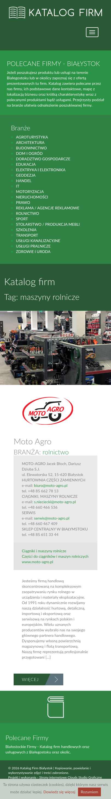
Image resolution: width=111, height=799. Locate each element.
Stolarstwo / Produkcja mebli (48, 224)
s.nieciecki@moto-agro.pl (55, 501)
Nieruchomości (32, 197)
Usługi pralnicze (33, 246)
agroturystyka (32, 137)
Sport (22, 218)
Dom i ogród (29, 153)
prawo (23, 202)
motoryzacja (30, 191)
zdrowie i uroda (33, 251)
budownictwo (31, 148)
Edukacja (25, 164)
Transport (27, 235)
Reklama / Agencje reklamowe (47, 208)
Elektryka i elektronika (40, 169)
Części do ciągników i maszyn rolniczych (55, 556)
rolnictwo (27, 213)
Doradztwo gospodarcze (43, 158)
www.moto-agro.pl (37, 561)
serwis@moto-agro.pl (52, 518)
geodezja (25, 175)
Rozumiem (89, 791)
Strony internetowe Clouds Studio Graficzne (70, 777)
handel (23, 180)
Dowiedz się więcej (59, 791)
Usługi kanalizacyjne (38, 240)
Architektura (30, 142)
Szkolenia (26, 229)
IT (17, 186)
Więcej (30, 679)
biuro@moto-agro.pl (50, 485)
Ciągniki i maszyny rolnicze (44, 550)
